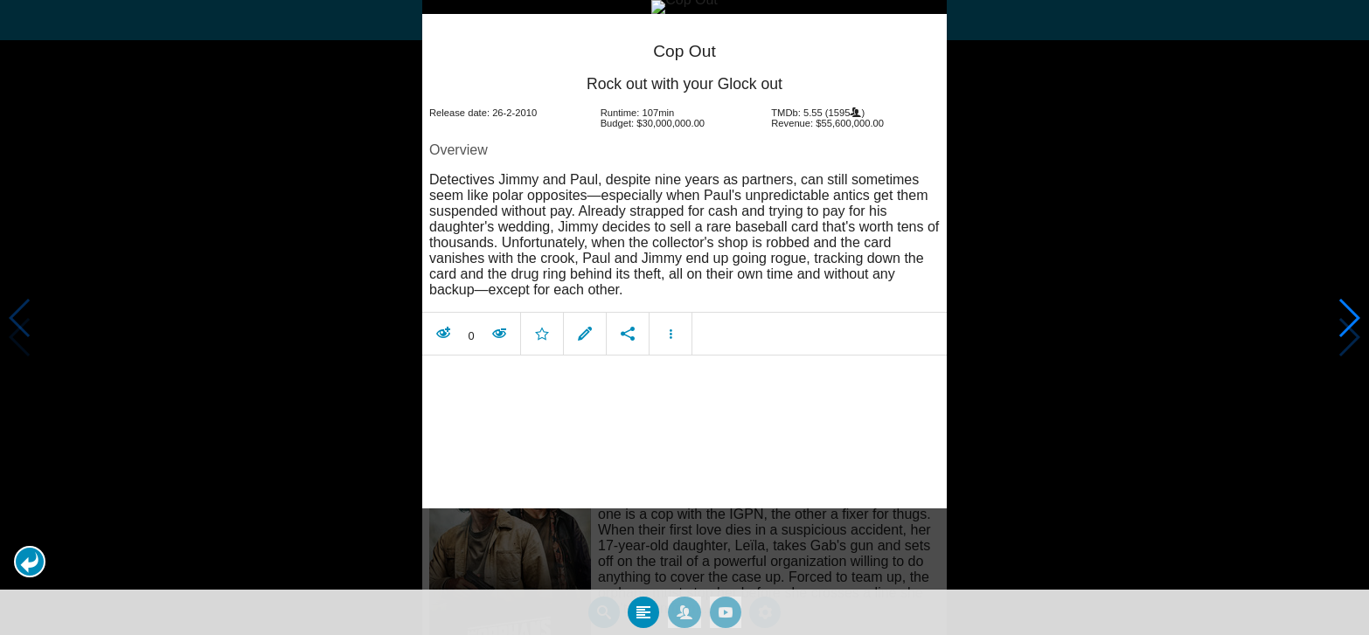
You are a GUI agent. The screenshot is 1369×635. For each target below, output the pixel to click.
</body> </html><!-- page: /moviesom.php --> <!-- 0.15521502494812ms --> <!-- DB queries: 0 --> (684, 317)
